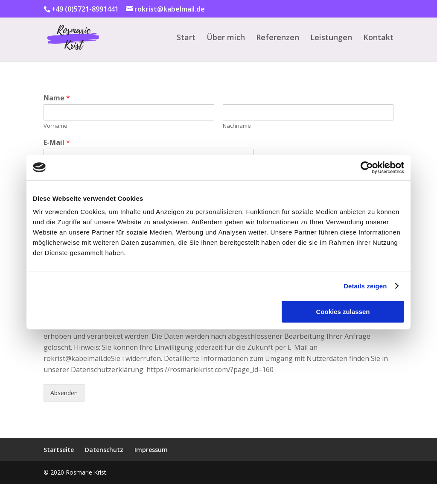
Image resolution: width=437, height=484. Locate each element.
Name (57, 98)
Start (186, 38)
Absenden (64, 393)
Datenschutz (104, 450)
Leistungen (331, 38)
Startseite (59, 450)
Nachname (237, 125)
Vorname (55, 125)
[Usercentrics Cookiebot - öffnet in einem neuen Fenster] (366, 167)
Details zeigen (365, 286)
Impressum (151, 450)
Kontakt (378, 38)
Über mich (226, 38)
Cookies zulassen (343, 311)
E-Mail (57, 142)
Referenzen (277, 38)
